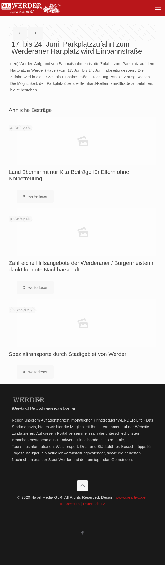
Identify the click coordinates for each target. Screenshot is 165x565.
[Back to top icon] (82, 485)
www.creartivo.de (131, 497)
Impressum (70, 504)
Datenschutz (94, 504)
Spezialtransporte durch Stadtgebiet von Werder (67, 354)
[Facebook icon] (83, 533)
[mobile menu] (157, 7)
